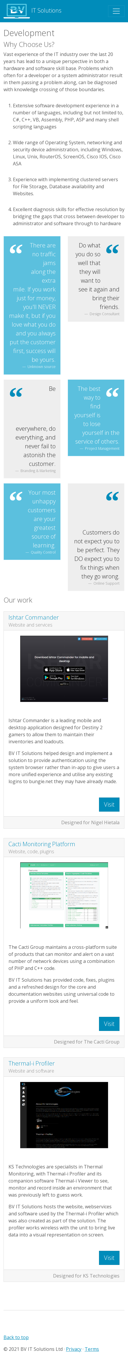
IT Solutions (33, 11)
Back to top (16, 1337)
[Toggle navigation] (116, 11)
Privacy (73, 1349)
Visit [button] (109, 804)
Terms (92, 1349)
